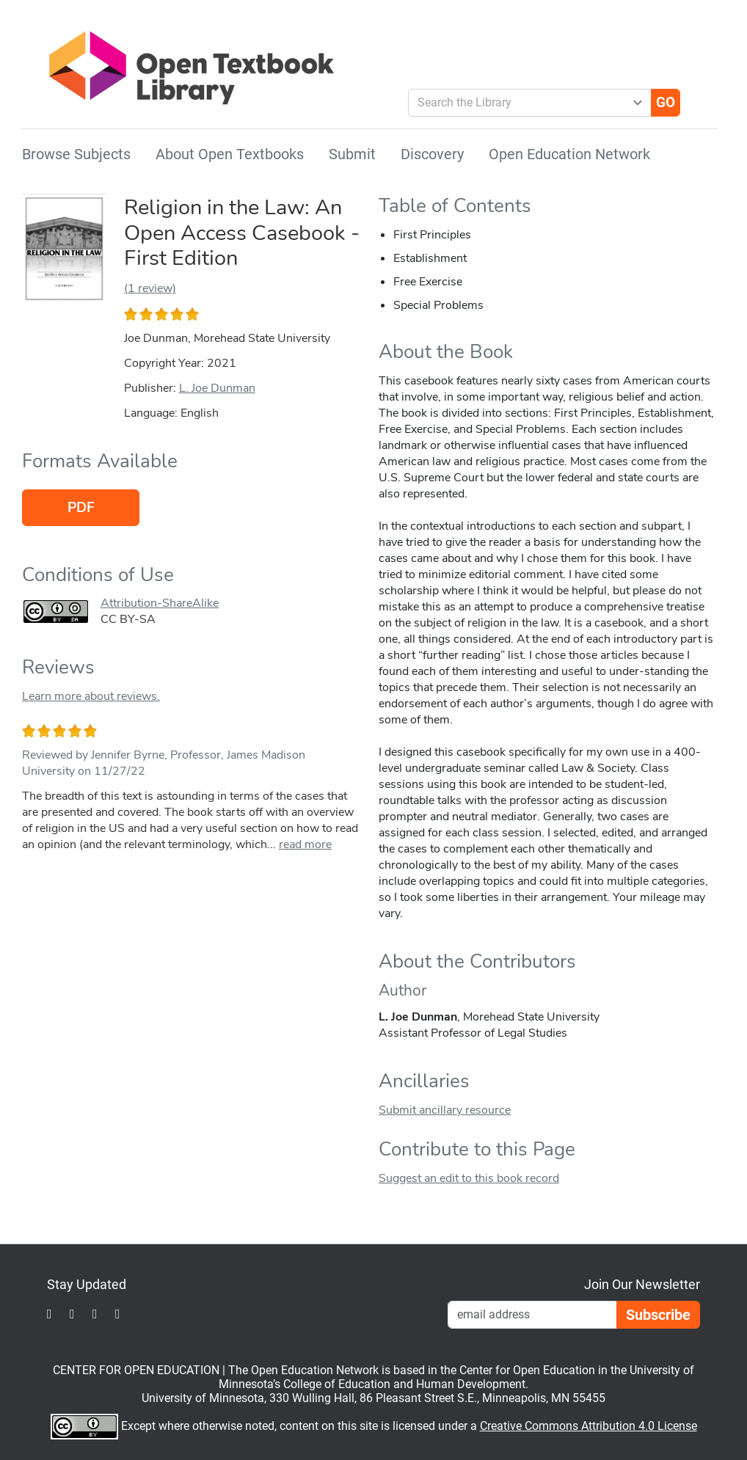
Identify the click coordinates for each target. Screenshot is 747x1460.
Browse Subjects (76, 154)
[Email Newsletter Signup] (532, 1315)
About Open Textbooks (230, 154)
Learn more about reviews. (91, 696)
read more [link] (305, 844)
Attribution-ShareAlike (160, 603)
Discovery (432, 154)
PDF (81, 507)
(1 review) (150, 288)
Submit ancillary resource (445, 1110)
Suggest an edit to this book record (469, 1178)
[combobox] (524, 103)
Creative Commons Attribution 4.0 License (588, 1426)
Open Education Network (569, 154)
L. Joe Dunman (217, 388)
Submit (352, 154)
